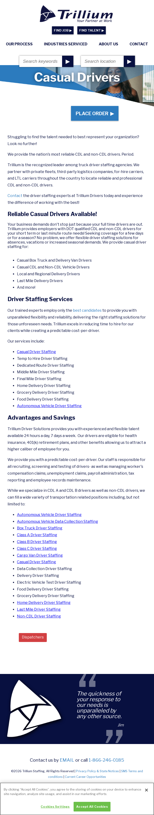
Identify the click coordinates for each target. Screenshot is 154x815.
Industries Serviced (65, 44)
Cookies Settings (55, 809)
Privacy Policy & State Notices (97, 771)
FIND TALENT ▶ (91, 30)
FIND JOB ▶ (63, 30)
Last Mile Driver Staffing (39, 609)
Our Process (19, 44)
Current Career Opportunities (85, 777)
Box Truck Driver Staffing (39, 528)
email (67, 760)
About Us (108, 44)
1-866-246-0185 (106, 760)
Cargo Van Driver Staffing (40, 555)
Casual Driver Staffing (36, 352)
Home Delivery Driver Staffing (44, 602)
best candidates (87, 310)
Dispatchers (33, 637)
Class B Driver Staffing (37, 541)
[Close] (146, 792)
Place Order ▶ (95, 113)
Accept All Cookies (92, 809)
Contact (139, 44)
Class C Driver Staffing (37, 548)
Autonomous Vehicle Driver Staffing (49, 406)
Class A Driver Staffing (37, 535)
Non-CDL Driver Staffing (39, 616)
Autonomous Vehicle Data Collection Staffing (57, 521)
